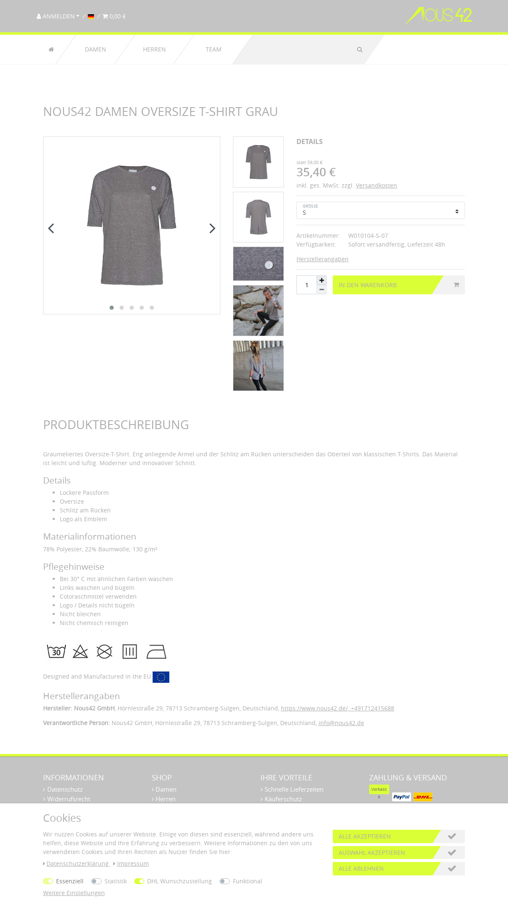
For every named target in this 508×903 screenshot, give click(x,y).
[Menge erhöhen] (322, 280)
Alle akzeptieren (365, 836)
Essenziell (70, 881)
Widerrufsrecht (68, 799)
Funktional (247, 881)
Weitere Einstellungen (74, 893)
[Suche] (359, 49)
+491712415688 (371, 708)
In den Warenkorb (399, 285)
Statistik (116, 881)
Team (213, 49)
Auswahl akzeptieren (372, 853)
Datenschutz (65, 789)
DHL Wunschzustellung (179, 881)
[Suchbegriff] (300, 49)
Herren (154, 49)
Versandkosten (376, 185)
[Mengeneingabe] (306, 285)
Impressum (131, 863)
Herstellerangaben (322, 259)
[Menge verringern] (322, 289)
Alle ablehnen (361, 868)
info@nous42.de (341, 723)
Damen (95, 49)
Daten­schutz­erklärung (77, 863)
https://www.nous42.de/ (314, 708)
